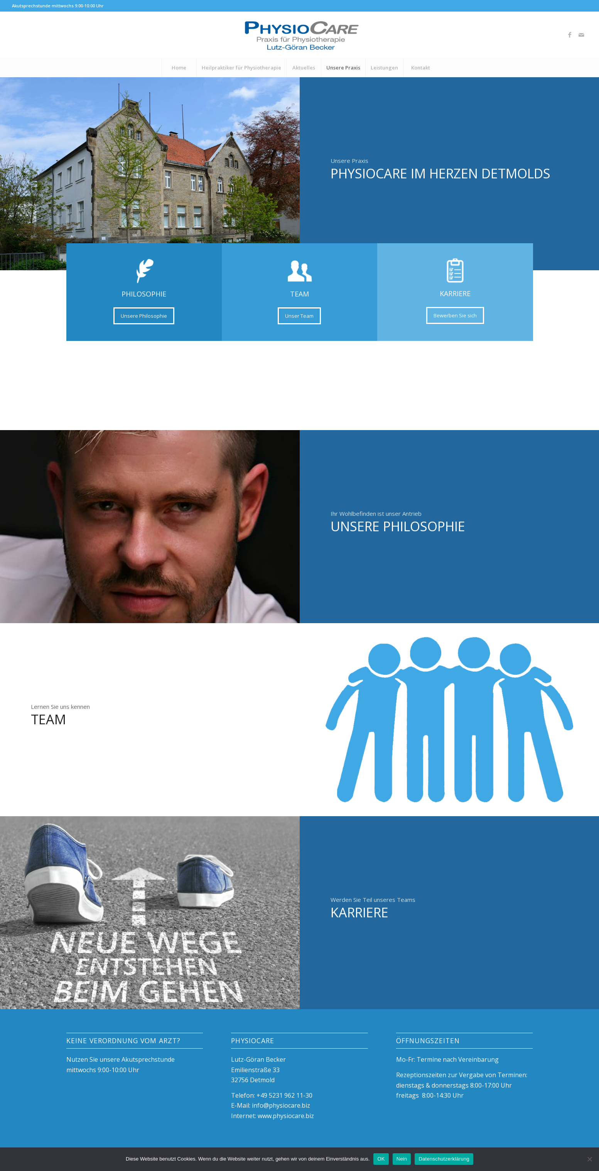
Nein (402, 1159)
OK (381, 1159)
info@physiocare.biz (281, 1105)
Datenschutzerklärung (443, 1159)
